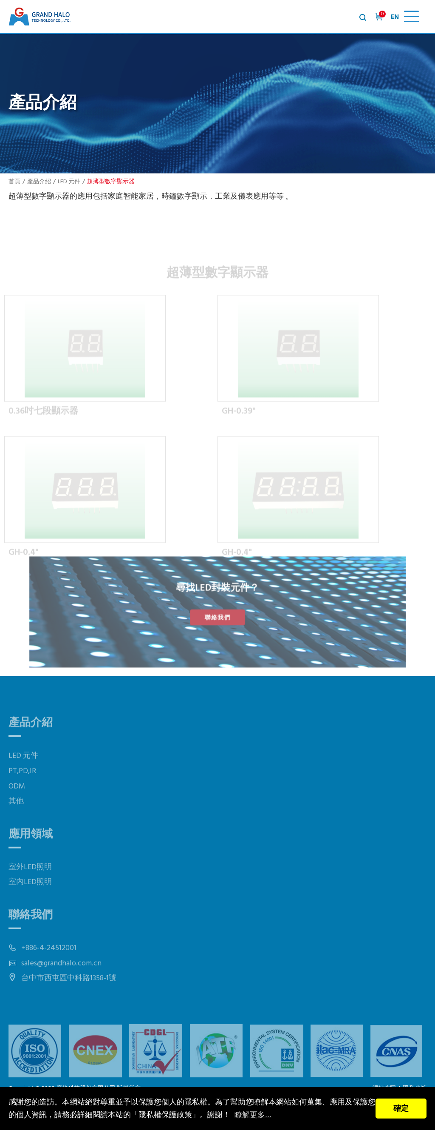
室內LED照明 (30, 899)
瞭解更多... (252, 1114)
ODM (16, 803)
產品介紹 (39, 182)
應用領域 (30, 851)
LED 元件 (69, 182)
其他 (16, 818)
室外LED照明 (30, 884)
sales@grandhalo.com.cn (61, 980)
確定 (401, 1108)
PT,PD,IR (22, 788)
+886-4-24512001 (48, 965)
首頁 (14, 182)
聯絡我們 (217, 617)
